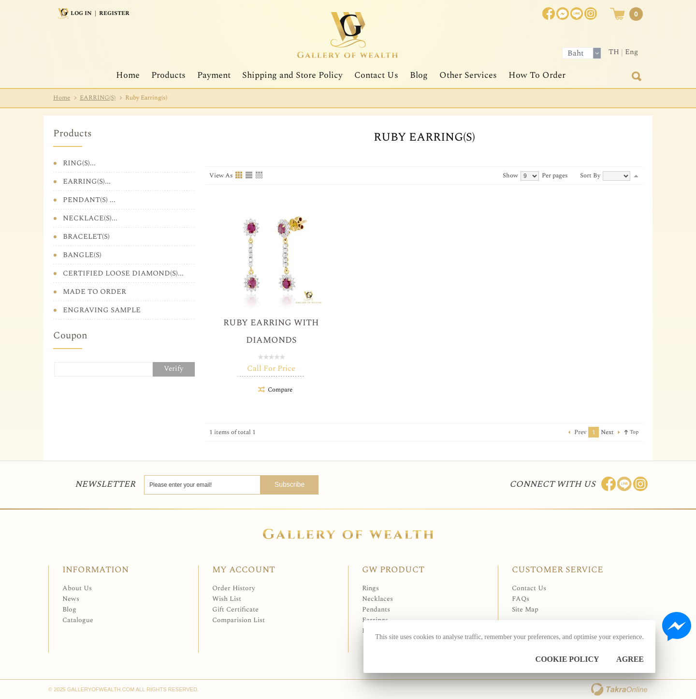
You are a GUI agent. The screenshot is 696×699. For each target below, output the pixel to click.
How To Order (537, 75)
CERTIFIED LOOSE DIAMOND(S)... (123, 273)
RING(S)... (79, 163)
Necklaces (377, 599)
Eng (631, 52)
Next (607, 432)
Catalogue (77, 620)
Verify (173, 368)
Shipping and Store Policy (292, 75)
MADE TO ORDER (94, 291)
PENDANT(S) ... (89, 199)
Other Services (468, 75)
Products (168, 75)
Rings (370, 588)
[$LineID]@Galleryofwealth (576, 13)
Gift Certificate (235, 609)
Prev (580, 432)
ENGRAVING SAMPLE (102, 310)
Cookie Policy (567, 659)
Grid (239, 175)
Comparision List (238, 620)
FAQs (520, 599)
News (70, 599)
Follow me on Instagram (640, 484)
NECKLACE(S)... (90, 218)
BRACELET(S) (86, 236)
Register (114, 13)
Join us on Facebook (562, 13)
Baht (575, 53)
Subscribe (294, 484)
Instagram (590, 13)
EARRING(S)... (87, 181)
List (249, 175)
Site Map (525, 609)
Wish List (226, 599)
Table (259, 175)
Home (128, 75)
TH (614, 52)
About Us (77, 588)
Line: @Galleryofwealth (624, 484)
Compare (280, 389)
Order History (233, 588)
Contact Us (376, 75)
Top (634, 432)
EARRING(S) (98, 97)
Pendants (376, 609)
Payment (214, 75)
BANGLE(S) (82, 255)
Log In (81, 13)
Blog (419, 75)
